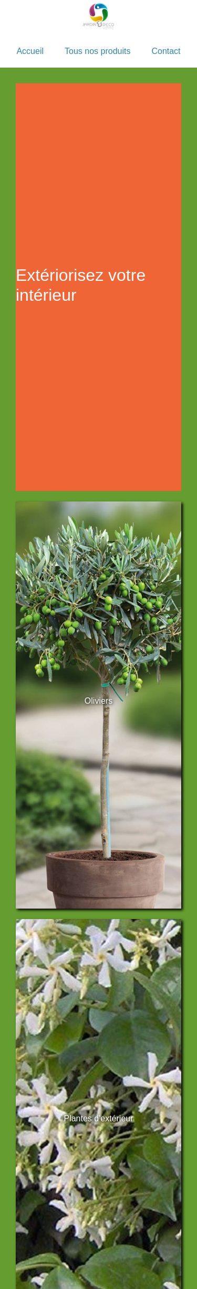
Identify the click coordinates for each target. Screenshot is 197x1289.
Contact (165, 51)
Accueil (30, 51)
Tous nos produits (97, 51)
